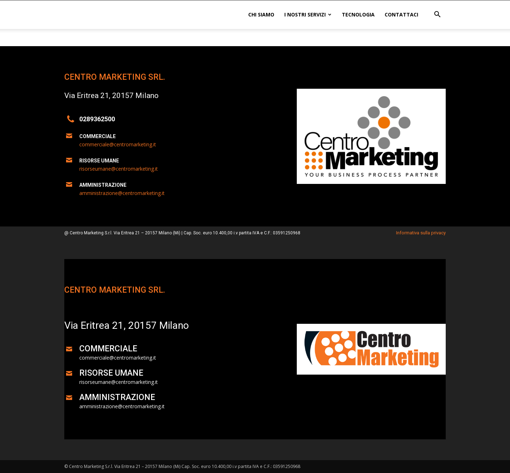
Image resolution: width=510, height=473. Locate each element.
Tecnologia (358, 14)
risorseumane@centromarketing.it (118, 168)
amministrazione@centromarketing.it (122, 193)
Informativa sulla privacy (421, 232)
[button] (437, 15)
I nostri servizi (307, 14)
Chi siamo (261, 14)
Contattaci (401, 14)
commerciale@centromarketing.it (117, 144)
